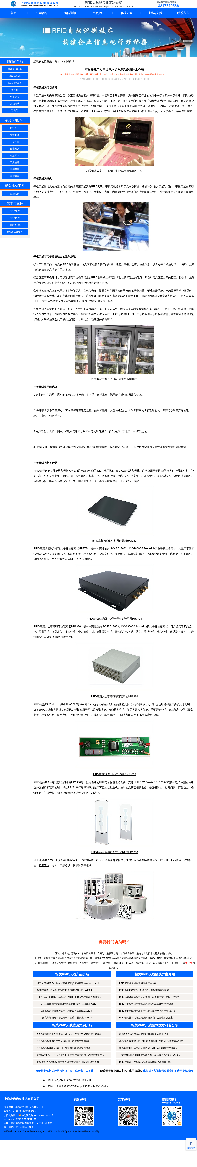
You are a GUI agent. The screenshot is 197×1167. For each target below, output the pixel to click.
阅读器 (95, 1131)
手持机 (14, 90)
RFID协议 (15, 218)
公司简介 (42, 13)
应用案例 (14, 193)
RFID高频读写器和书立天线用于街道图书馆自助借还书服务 (149, 997)
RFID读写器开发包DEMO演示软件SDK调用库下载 (145, 1062)
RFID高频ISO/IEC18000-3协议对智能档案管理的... (145, 990)
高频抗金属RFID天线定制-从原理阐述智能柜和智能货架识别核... (152, 1041)
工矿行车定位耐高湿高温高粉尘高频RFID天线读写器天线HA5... (69, 997)
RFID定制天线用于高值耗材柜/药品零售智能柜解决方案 (147, 1010)
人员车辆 (14, 141)
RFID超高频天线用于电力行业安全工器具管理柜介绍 (146, 1004)
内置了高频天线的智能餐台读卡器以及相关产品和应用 (79, 1086)
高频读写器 (15, 76)
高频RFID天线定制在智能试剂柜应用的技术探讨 (143, 1034)
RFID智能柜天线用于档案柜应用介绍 (138, 983)
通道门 (14, 110)
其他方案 (14, 176)
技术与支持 (154, 13)
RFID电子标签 (22, 1131)
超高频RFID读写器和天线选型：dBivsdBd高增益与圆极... (148, 1048)
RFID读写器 (49, 1131)
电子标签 (14, 96)
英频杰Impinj (36, 1131)
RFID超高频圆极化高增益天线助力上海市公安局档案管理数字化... (70, 1034)
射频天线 (14, 103)
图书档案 (14, 148)
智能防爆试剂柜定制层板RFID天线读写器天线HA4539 (64, 990)
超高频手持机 (84, 1131)
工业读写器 (61, 1131)
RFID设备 (72, 1131)
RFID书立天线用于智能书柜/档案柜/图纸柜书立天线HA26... (67, 1004)
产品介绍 (98, 13)
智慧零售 (14, 155)
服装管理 (14, 169)
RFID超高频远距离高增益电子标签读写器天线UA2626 (64, 1010)
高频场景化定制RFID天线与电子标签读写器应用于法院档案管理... (70, 1055)
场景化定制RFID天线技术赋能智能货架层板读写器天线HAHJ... (69, 983)
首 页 (57, 61)
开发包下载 (15, 225)
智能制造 (14, 135)
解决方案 (126, 13)
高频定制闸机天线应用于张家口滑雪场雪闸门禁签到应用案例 (68, 1061)
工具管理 (14, 162)
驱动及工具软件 (15, 231)
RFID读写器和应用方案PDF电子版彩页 (119, 1070)
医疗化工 (14, 128)
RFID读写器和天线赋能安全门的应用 (69, 1080)
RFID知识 (15, 211)
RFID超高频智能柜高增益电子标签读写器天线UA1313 (64, 1017)
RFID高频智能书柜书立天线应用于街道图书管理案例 (63, 1041)
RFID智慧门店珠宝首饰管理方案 (123, 170)
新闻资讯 (70, 13)
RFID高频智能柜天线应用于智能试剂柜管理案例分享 (63, 1048)
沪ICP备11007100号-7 (24, 1111)
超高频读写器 (15, 83)
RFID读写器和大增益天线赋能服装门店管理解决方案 (146, 1017)
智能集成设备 (15, 69)
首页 (14, 13)
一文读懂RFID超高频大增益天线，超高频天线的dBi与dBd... (149, 1055)
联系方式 (183, 13)
